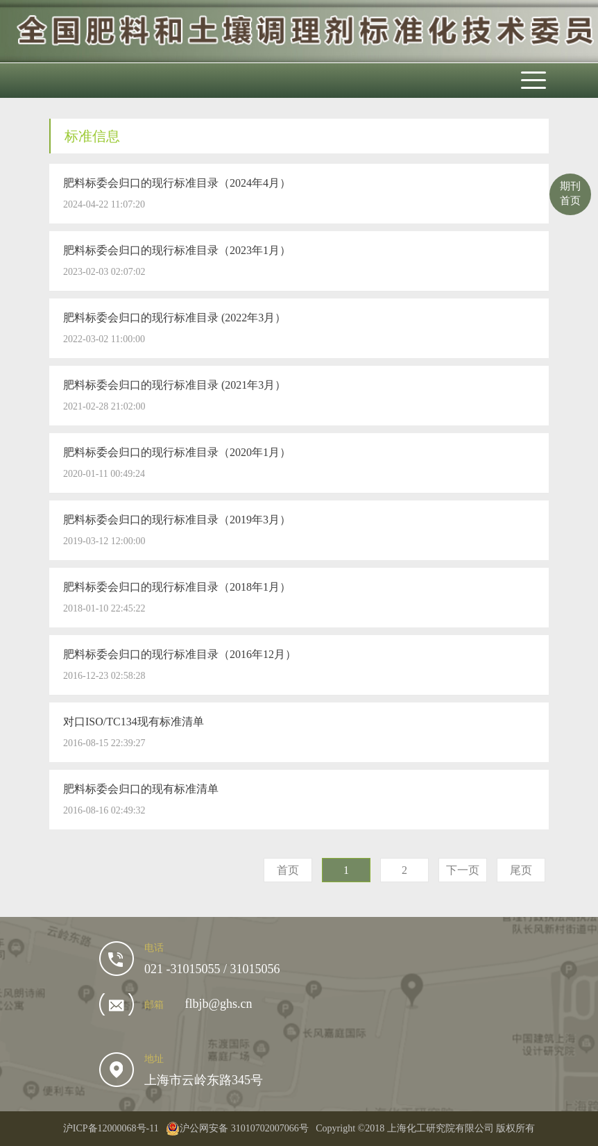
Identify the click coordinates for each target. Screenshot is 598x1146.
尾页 (521, 870)
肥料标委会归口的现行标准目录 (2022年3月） (174, 317)
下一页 (462, 870)
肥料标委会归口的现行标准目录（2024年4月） (177, 183)
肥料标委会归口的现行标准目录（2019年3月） (177, 519)
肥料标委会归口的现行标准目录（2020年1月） (177, 452)
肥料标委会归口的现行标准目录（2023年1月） (177, 250)
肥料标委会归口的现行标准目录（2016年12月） (179, 654)
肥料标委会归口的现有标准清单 (141, 789)
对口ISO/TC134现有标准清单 (133, 721)
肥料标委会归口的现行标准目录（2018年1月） (177, 587)
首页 (288, 870)
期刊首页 (570, 193)
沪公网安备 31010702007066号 (237, 1129)
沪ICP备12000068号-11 (111, 1128)
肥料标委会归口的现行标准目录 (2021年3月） (174, 385)
